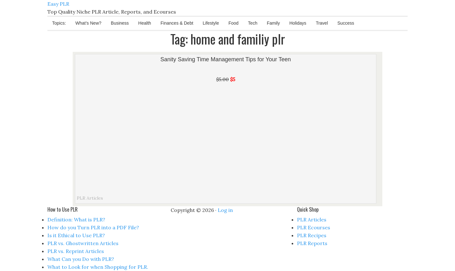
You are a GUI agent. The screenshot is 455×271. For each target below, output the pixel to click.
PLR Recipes (311, 235)
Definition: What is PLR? (76, 219)
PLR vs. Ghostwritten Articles (82, 243)
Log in (225, 210)
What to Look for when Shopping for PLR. (97, 267)
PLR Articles (90, 198)
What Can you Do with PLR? (80, 259)
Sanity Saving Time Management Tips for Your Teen (226, 59)
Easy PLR (58, 4)
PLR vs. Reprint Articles (75, 251)
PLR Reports (312, 243)
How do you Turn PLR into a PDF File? (93, 227)
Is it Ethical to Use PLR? (76, 235)
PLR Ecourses (313, 227)
